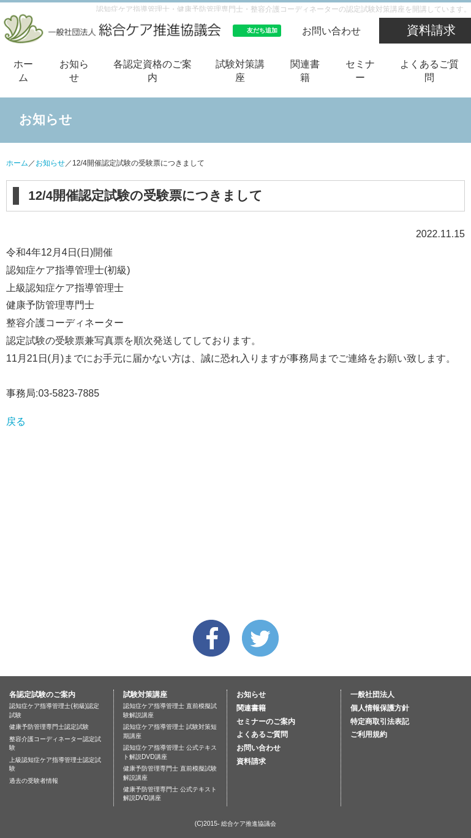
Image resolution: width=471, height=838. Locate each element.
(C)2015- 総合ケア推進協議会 (236, 823)
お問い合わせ (331, 31)
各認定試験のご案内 (42, 694)
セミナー (360, 71)
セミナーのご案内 (265, 721)
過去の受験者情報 (33, 780)
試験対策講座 (240, 71)
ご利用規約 (368, 734)
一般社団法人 (372, 694)
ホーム (23, 71)
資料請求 (431, 30)
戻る (16, 421)
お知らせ (74, 71)
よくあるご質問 (429, 71)
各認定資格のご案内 (152, 71)
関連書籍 (305, 71)
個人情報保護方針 (379, 708)
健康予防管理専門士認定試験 (49, 726)
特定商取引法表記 (379, 721)
